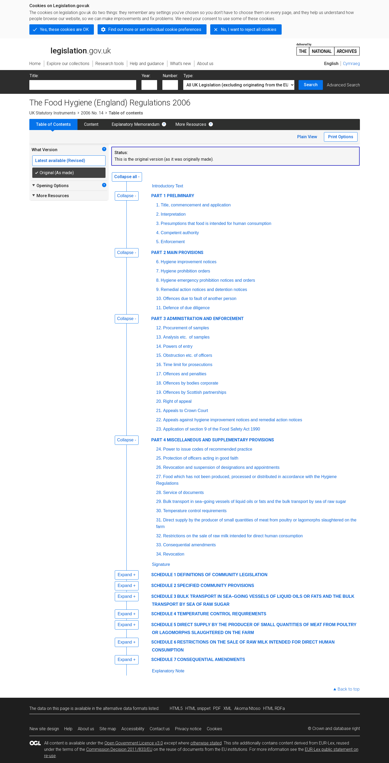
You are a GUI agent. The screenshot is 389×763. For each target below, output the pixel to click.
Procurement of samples (186, 328)
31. (159, 520)
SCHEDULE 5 (163, 624)
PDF (217, 708)
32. (159, 536)
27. (159, 476)
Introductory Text (167, 186)
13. (159, 337)
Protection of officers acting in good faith (200, 458)
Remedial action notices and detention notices (204, 289)
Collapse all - (127, 176)
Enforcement (173, 241)
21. (159, 410)
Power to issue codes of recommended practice (207, 449)
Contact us (160, 728)
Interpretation (173, 214)
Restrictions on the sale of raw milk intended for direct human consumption (233, 536)
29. (159, 501)
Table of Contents (53, 124)
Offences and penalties (184, 374)
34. (159, 554)
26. (159, 467)
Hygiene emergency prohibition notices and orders (208, 280)
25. (159, 458)
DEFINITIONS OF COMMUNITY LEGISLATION (222, 574)
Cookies (214, 728)
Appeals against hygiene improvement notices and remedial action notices (232, 420)
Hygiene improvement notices (189, 262)
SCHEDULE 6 (163, 642)
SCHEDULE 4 (163, 613)
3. (158, 223)
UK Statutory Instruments (52, 112)
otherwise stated (206, 743)
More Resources (190, 124)
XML (227, 708)
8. (158, 280)
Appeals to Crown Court (185, 410)
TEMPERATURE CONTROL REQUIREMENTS (221, 614)
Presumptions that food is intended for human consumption (216, 223)
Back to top (349, 689)
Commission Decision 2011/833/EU (119, 749)
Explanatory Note (168, 671)
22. (159, 420)
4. (158, 232)
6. (158, 262)
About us (86, 728)
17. (159, 374)
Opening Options (50, 185)
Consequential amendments (189, 545)
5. (158, 241)
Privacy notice (188, 728)
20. (159, 401)
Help (68, 728)
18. (159, 383)
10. (159, 298)
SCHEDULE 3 (163, 596)
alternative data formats (125, 708)
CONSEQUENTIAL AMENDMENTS (211, 659)
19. (159, 392)
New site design (44, 728)
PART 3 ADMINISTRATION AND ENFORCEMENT (197, 318)
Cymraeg (351, 63)
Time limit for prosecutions (187, 364)
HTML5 (176, 708)
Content (91, 124)
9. (158, 289)
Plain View (307, 136)
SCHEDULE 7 (163, 659)
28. (159, 492)
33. (159, 545)
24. (159, 449)
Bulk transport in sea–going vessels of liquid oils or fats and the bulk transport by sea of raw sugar (254, 501)
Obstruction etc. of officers (187, 355)
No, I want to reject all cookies (248, 29)
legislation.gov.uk (70, 48)
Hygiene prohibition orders (185, 271)
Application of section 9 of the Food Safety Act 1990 (211, 429)
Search (311, 84)
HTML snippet (197, 708)
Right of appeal (177, 401)
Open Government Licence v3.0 (133, 743)
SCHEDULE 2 (163, 585)
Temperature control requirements (195, 510)
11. (159, 308)
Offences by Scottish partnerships (194, 392)
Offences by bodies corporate (190, 383)
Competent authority (180, 232)
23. (159, 429)
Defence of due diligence (186, 308)
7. (158, 271)
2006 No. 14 (92, 112)
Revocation (173, 554)
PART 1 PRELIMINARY (172, 195)
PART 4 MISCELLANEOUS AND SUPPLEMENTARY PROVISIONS (212, 439)
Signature (161, 564)
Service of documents (183, 492)
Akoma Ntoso (247, 708)
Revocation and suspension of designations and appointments (221, 467)
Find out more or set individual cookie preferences (154, 29)
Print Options (340, 136)
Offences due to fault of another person (199, 298)
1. (158, 205)
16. (159, 364)
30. (159, 510)
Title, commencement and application (196, 205)
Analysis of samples (186, 337)
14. (159, 346)
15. (159, 355)
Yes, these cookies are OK (64, 29)
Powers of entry (178, 346)
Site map (107, 728)
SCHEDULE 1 (163, 574)
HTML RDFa (274, 708)
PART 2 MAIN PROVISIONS (177, 252)
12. (159, 328)
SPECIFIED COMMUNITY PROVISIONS (215, 585)
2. (158, 214)
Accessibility (132, 728)
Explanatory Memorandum (135, 124)
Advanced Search (343, 84)
